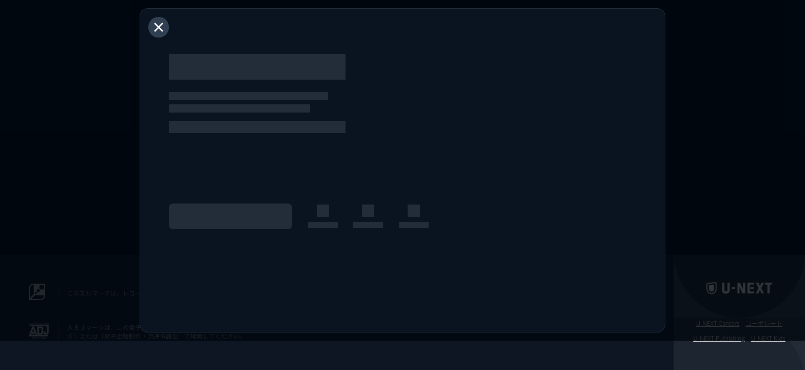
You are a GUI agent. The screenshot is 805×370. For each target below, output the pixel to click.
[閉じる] (158, 27)
